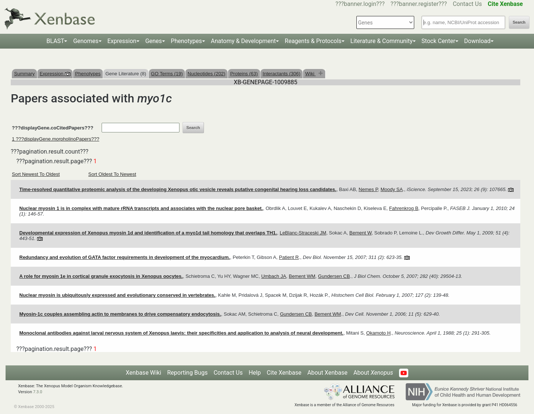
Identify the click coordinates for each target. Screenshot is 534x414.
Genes (153, 41)
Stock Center (438, 41)
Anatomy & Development (243, 41)
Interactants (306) (281, 73)
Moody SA (391, 189)
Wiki (310, 73)
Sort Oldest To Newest (112, 174)
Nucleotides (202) (206, 73)
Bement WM (302, 276)
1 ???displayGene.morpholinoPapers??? (55, 139)
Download (477, 41)
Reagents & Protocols (313, 41)
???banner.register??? (418, 3)
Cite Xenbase (284, 372)
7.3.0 (37, 392)
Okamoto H (378, 333)
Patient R (289, 257)
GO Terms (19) (167, 73)
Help (254, 372)
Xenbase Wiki (143, 372)
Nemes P (368, 189)
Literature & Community (381, 41)
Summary (24, 73)
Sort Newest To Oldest (36, 174)
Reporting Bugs (187, 372)
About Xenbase (327, 372)
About (373, 372)
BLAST (55, 41)
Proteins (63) (244, 73)
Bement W (360, 233)
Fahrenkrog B (403, 208)
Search (519, 22)
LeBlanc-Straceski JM (303, 233)
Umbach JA (273, 276)
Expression (122, 41)
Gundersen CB (334, 276)
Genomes (85, 41)
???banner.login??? (360, 3)
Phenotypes (186, 41)
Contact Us (467, 3)
